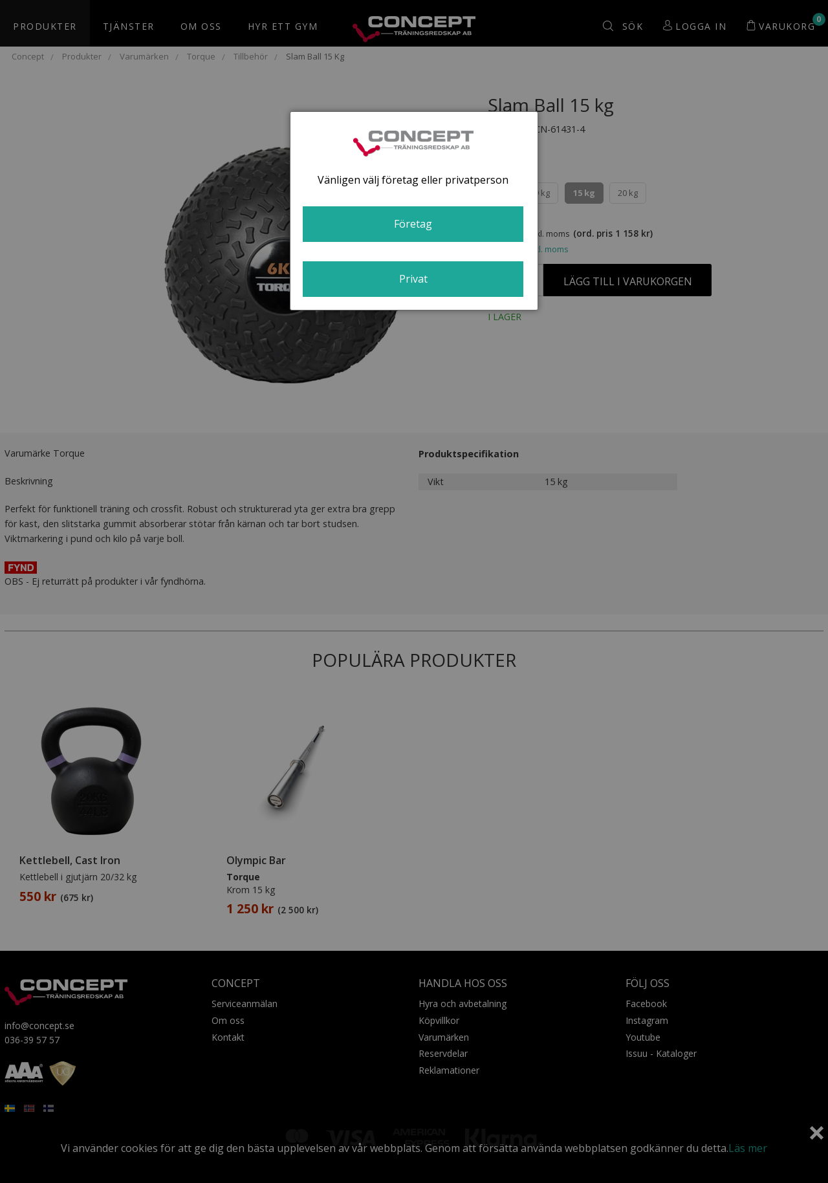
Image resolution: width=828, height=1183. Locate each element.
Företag (413, 224)
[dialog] (414, 210)
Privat (413, 279)
